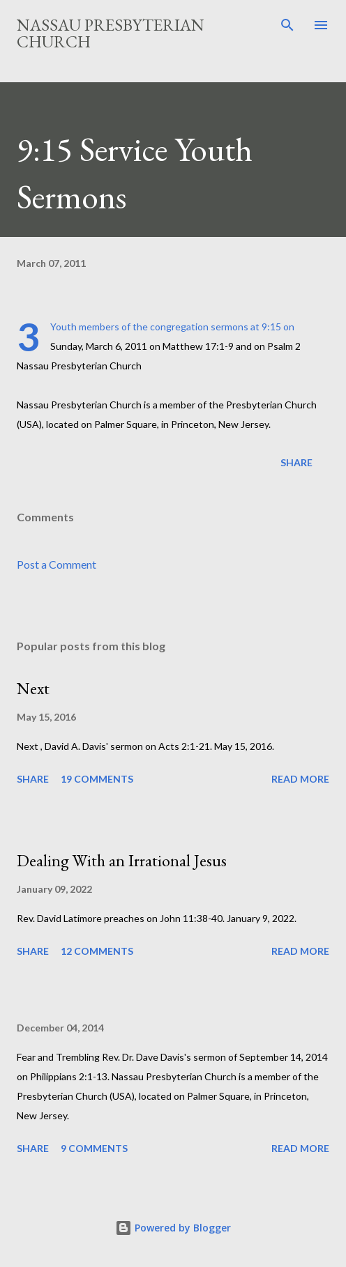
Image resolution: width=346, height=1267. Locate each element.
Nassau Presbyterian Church (110, 33)
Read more (300, 779)
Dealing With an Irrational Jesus (122, 860)
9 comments (94, 1148)
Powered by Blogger (173, 1227)
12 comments (97, 951)
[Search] (287, 25)
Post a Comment (56, 564)
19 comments (97, 779)
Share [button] (296, 462)
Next (33, 688)
